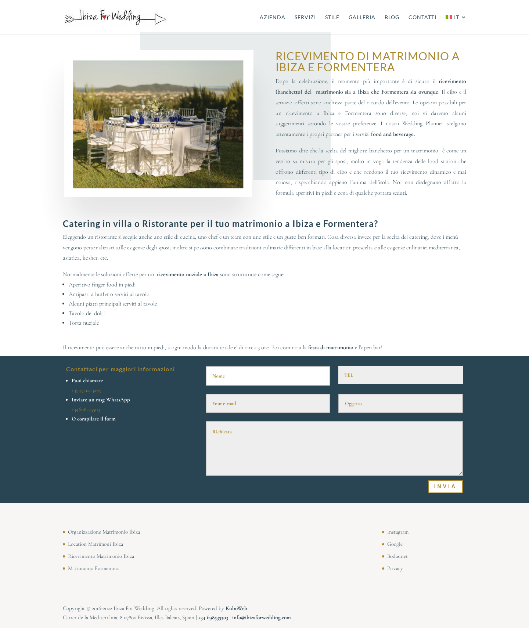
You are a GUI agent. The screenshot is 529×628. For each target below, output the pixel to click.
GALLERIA (362, 17)
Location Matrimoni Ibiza (95, 544)
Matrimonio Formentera (93, 568)
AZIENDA (272, 17)
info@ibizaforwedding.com (261, 617)
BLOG (392, 17)
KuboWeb (236, 608)
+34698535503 (86, 409)
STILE (332, 17)
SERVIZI (305, 17)
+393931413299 (86, 390)
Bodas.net (397, 556)
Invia (445, 486)
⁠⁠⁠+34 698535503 (213, 617)
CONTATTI (422, 17)
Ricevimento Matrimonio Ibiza (101, 556)
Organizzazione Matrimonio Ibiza (104, 531)
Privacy (395, 568)
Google (395, 544)
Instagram (398, 531)
